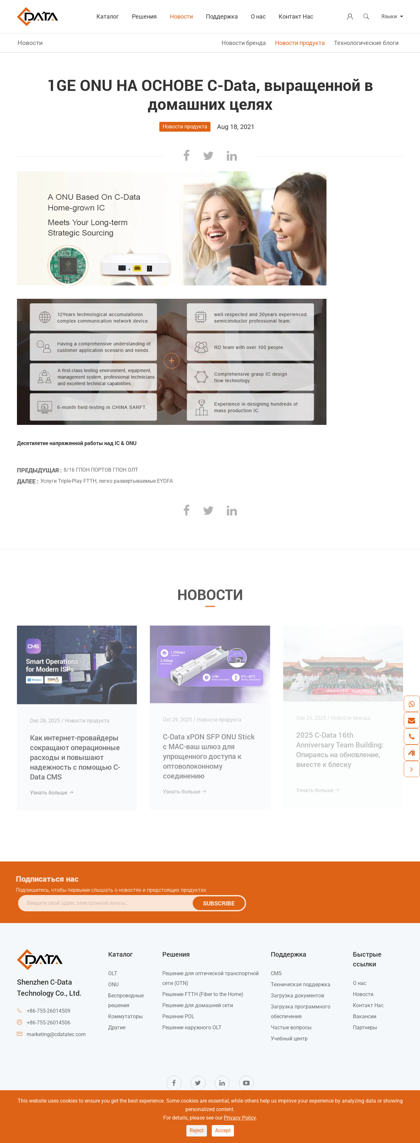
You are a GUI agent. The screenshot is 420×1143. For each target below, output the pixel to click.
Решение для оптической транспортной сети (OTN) (210, 978)
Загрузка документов (297, 995)
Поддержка (222, 16)
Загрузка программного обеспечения (300, 1012)
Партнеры (365, 1027)
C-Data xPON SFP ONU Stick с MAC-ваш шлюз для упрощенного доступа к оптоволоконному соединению (209, 753)
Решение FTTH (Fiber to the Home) (202, 994)
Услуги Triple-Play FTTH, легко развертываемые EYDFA (106, 479)
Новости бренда (244, 42)
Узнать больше (52, 790)
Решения (144, 16)
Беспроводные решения (126, 1000)
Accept (223, 1130)
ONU (113, 984)
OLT (112, 973)
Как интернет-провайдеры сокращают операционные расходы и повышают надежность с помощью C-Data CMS (75, 754)
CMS (276, 973)
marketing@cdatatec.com (56, 1034)
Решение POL (178, 1016)
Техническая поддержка (300, 984)
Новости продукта (300, 42)
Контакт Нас (296, 16)
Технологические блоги (366, 42)
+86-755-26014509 (48, 1011)
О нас (258, 16)
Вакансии (364, 1016)
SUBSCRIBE (221, 903)
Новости (181, 16)
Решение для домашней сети (197, 1005)
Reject (197, 1130)
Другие (116, 1027)
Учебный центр (289, 1038)
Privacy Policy (240, 1118)
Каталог (107, 16)
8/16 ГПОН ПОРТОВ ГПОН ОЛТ (101, 468)
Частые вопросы (291, 1027)
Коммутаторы (125, 1016)
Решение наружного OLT (192, 1027)
